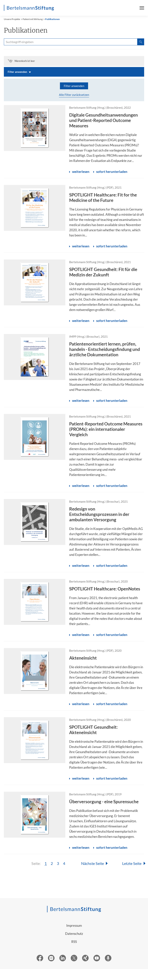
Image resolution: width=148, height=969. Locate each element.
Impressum (74, 925)
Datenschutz (74, 934)
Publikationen (52, 19)
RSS (74, 942)
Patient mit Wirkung (33, 19)
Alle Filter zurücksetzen (74, 94)
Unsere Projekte (12, 19)
